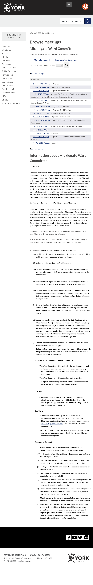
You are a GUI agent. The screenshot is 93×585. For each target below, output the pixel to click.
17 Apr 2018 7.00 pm (41, 143)
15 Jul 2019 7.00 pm (41, 137)
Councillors (7, 78)
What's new (7, 50)
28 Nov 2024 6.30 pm (41, 106)
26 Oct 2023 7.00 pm (41, 113)
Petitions (6, 60)
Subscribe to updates (11, 103)
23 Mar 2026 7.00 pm (41, 84)
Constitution (7, 85)
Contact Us (44, 555)
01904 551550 (10, 561)
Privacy (32, 555)
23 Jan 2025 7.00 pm (41, 100)
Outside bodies (8, 92)
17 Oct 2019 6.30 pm (41, 133)
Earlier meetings (37, 73)
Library (5, 100)
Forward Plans (8, 75)
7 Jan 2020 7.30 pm (40, 130)
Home (44, 33)
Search (5, 53)
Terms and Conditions (15, 555)
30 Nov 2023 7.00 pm (41, 110)
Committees (7, 82)
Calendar (6, 46)
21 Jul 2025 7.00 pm (41, 91)
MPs (4, 96)
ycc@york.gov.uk (24, 561)
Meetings (6, 57)
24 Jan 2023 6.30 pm (41, 117)
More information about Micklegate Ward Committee (55, 60)
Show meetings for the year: (45, 65)
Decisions (6, 64)
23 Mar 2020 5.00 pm (41, 120)
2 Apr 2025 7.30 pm (41, 94)
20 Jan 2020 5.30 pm (41, 126)
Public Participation (10, 71)
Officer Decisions (9, 68)
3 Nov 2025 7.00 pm (41, 87)
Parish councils (8, 89)
